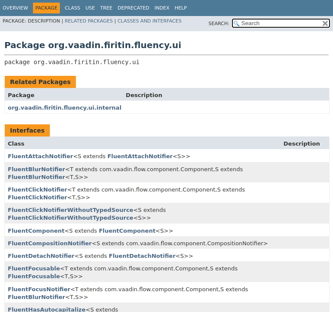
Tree (106, 8)
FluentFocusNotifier (39, 289)
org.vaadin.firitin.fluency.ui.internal (64, 107)
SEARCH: (219, 23)
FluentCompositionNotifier (50, 243)
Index (161, 8)
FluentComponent (36, 231)
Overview (15, 8)
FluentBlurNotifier (36, 169)
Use (90, 8)
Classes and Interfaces (150, 21)
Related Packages (89, 21)
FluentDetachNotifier (41, 256)
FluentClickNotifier (37, 189)
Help (181, 8)
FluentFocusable (34, 268)
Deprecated (133, 8)
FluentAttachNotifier (40, 156)
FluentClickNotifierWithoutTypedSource (70, 210)
